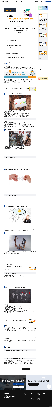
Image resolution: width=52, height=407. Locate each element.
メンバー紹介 (38, 394)
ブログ (44, 1)
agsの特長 (24, 394)
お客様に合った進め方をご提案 (8, 284)
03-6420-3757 (6, 397)
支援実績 (38, 393)
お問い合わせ (44, 393)
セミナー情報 (38, 399)
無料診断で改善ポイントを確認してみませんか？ (10, 63)
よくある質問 (38, 397)
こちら (33, 68)
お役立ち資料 (38, 398)
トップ (24, 393)
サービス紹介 (30, 393)
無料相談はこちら (27, 344)
